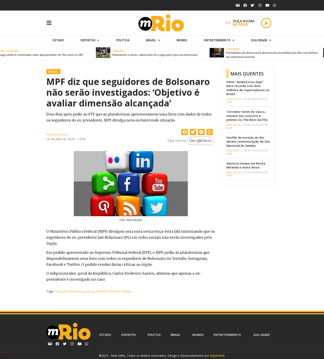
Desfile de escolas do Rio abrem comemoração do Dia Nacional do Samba (248, 141)
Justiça (89, 291)
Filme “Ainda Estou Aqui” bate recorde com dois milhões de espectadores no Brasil (247, 88)
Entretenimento (219, 40)
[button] (156, 52)
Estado (58, 40)
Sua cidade (261, 40)
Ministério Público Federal (113, 291)
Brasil (153, 40)
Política (122, 40)
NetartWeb (217, 356)
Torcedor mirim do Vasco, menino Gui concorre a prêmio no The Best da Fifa (247, 116)
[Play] (266, 23)
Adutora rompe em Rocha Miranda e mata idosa (245, 165)
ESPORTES (90, 40)
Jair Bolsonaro (73, 291)
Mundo (182, 40)
